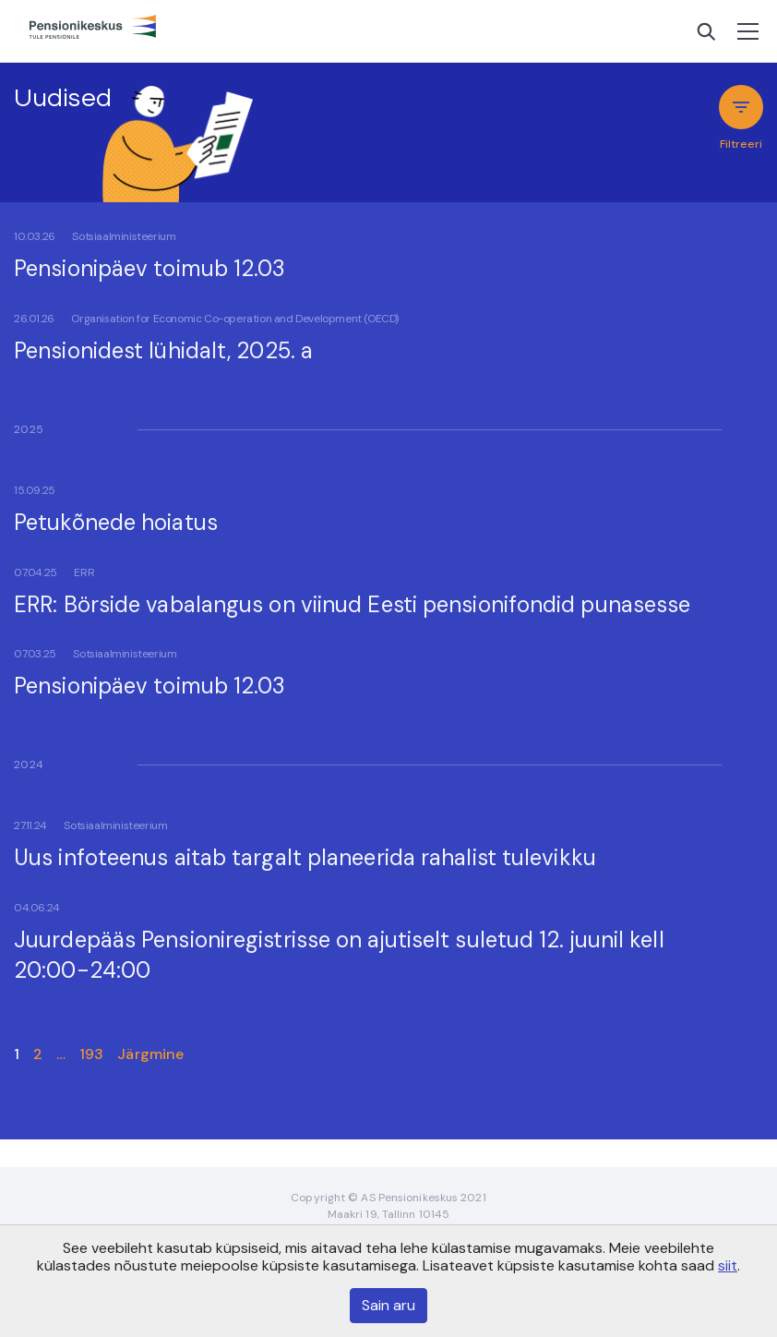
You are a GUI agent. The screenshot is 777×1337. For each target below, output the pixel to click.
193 (91, 1054)
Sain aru (388, 1305)
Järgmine (150, 1054)
